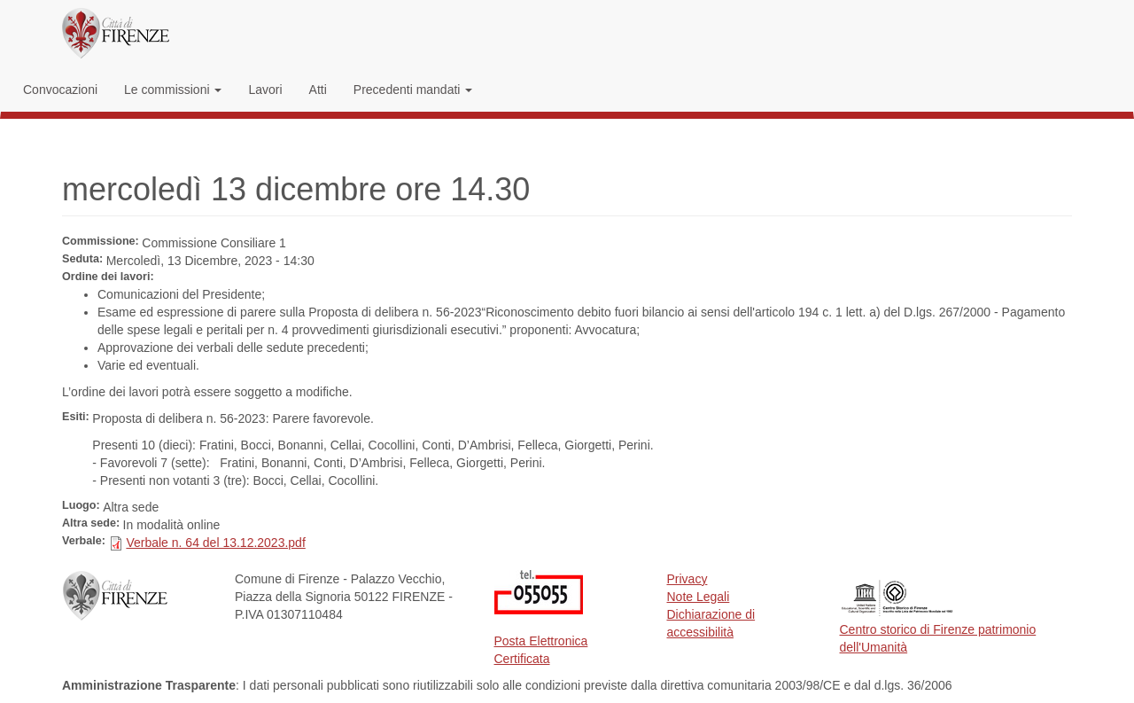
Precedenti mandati (413, 89)
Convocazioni (60, 89)
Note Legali (698, 597)
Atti (318, 89)
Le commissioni (172, 89)
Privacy (687, 579)
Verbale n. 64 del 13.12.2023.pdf (215, 542)
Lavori (265, 89)
